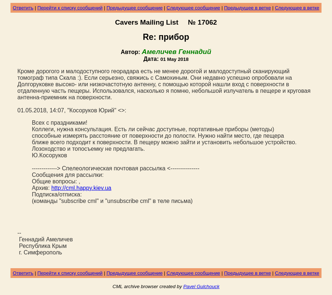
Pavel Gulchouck (201, 286)
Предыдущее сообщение (134, 8)
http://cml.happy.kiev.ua (81, 188)
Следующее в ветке (297, 8)
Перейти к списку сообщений (69, 8)
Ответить (23, 8)
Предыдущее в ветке (247, 8)
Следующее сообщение (193, 8)
